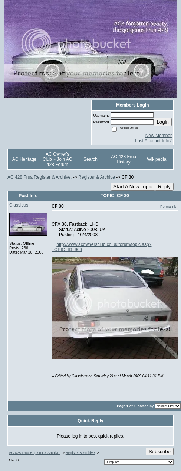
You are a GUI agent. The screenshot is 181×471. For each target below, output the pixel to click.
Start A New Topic (132, 186)
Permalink (168, 206)
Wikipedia (156, 159)
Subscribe (160, 451)
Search (90, 159)
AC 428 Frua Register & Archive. (39, 177)
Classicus (18, 205)
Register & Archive (96, 177)
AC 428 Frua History (123, 159)
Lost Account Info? (153, 140)
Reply (164, 186)
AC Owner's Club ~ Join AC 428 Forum (57, 159)
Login (163, 122)
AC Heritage (24, 159)
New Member (158, 135)
